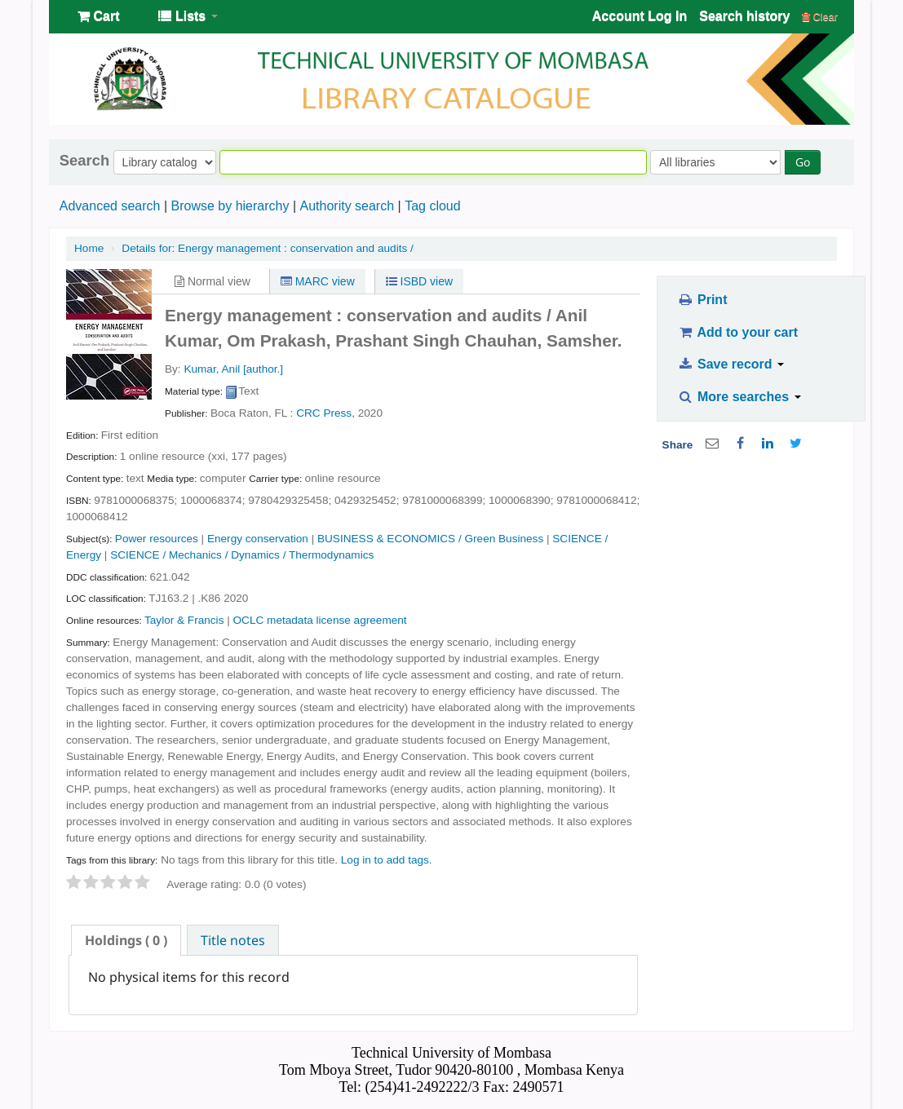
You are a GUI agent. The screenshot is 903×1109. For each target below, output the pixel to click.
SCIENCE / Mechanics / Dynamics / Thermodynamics (242, 555)
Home (89, 248)
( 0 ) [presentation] (126, 940)
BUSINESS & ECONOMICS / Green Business (430, 538)
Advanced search (110, 206)
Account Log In (639, 16)
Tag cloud (433, 206)
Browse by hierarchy (229, 206)
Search (84, 160)
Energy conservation (257, 538)
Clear (820, 17)
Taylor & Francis (184, 620)
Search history (744, 16)
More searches (739, 397)
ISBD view (419, 281)
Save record (730, 364)
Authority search (346, 206)
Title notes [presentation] (233, 940)
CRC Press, (325, 413)
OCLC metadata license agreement (320, 620)
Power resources (156, 538)
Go (802, 162)
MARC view (318, 281)
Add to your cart (737, 332)
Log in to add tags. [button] (386, 860)
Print (702, 300)
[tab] (126, 940)
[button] (98, 16)
